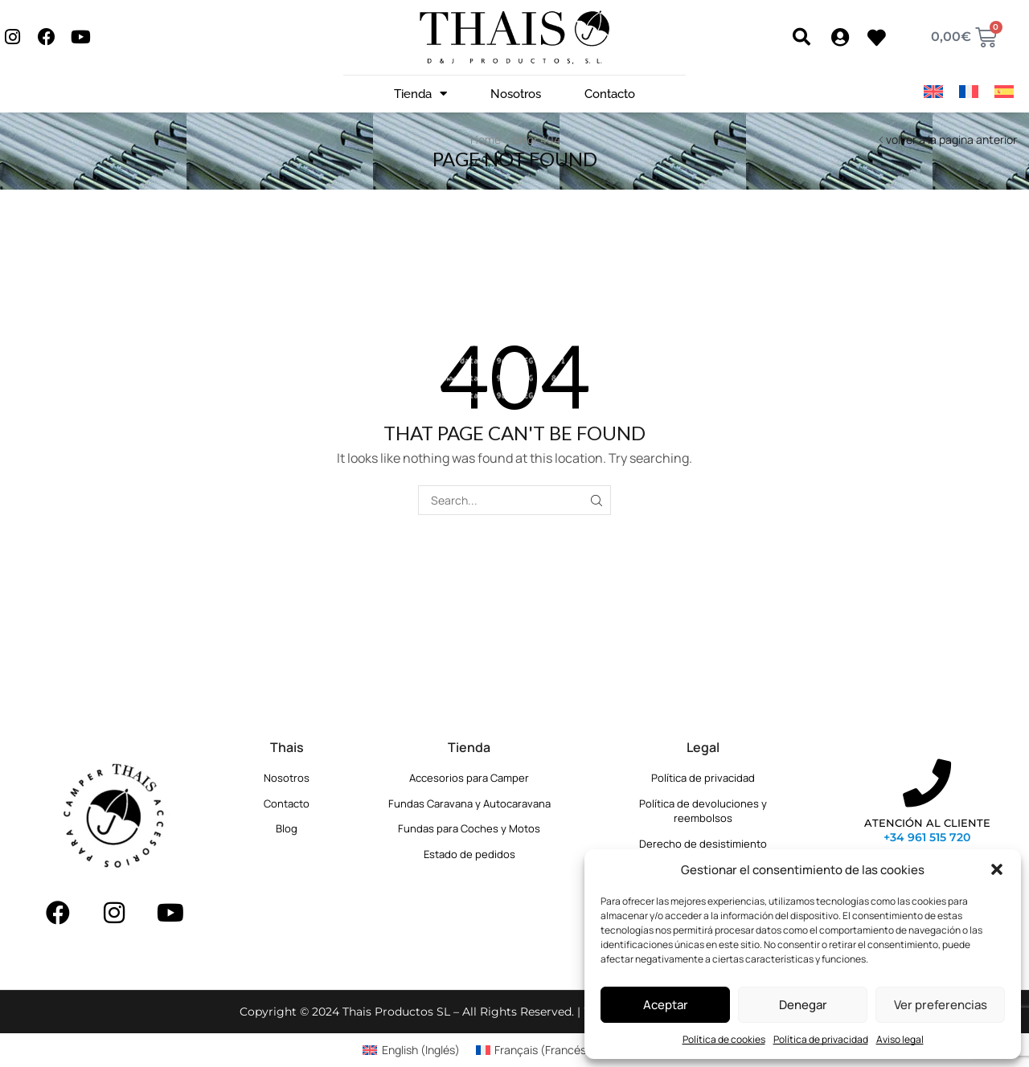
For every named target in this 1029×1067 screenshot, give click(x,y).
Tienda (420, 94)
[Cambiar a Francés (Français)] (534, 1050)
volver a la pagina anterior (951, 139)
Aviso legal (900, 1039)
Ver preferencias (940, 1004)
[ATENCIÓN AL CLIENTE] (927, 783)
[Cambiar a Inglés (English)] (411, 1050)
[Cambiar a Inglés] (933, 92)
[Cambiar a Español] (1004, 92)
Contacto (609, 94)
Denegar (803, 1004)
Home (485, 139)
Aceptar (665, 1004)
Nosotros (515, 94)
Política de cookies (724, 1039)
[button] (997, 869)
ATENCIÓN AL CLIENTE (927, 822)
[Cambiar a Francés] (968, 92)
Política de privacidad (820, 1039)
